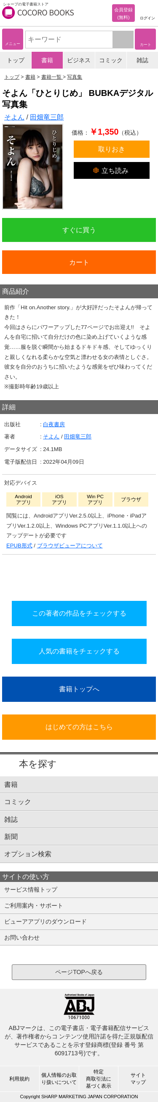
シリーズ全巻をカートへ (79, 575)
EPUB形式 (19, 545)
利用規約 (19, 1079)
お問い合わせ (22, 937)
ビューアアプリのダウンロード (45, 921)
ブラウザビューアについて (70, 545)
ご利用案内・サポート (33, 905)
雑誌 (142, 60)
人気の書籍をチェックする (79, 651)
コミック (111, 60)
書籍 (47, 60)
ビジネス (79, 60)
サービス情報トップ (30, 889)
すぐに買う (79, 230)
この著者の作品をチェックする (79, 613)
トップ (15, 60)
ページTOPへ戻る (79, 972)
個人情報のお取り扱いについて (59, 1078)
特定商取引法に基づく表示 (98, 1079)
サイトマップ (138, 1078)
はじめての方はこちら (79, 726)
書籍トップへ (79, 689)
